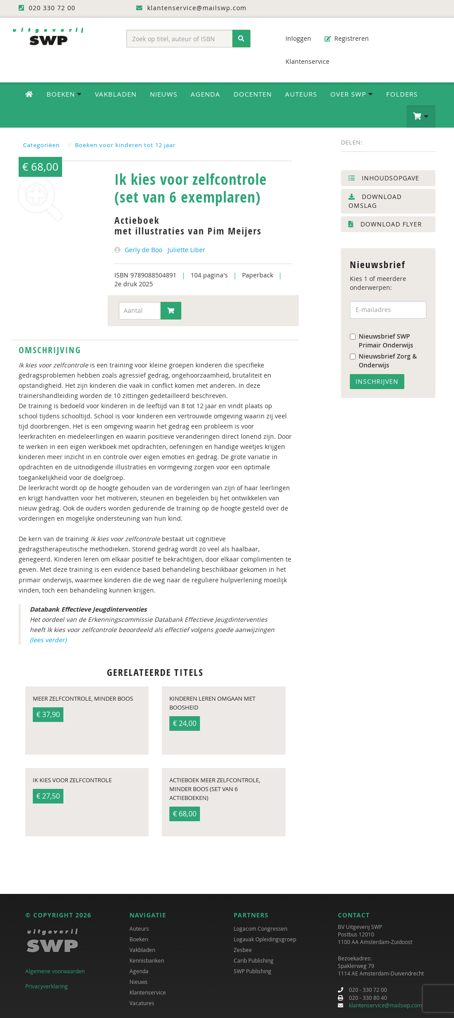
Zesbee (243, 949)
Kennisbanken (146, 960)
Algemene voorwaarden (55, 971)
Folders (402, 94)
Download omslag (375, 201)
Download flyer (385, 224)
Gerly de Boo (143, 250)
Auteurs (301, 94)
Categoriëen (41, 145)
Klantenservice (303, 61)
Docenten (253, 94)
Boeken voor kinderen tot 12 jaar (125, 145)
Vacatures (141, 1002)
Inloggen (294, 38)
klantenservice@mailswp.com (385, 1005)
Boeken (138, 939)
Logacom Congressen (260, 928)
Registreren (347, 38)
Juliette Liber (186, 250)
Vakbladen (116, 94)
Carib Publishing (254, 960)
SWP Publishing (252, 971)
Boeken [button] (64, 94)
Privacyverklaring (46, 986)
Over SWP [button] (351, 94)
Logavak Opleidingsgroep (265, 939)
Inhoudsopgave (383, 178)
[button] (421, 116)
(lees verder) (48, 640)
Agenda (205, 94)
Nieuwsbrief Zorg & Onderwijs (383, 360)
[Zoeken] (241, 38)
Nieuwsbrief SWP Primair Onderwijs (381, 340)
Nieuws (163, 94)
